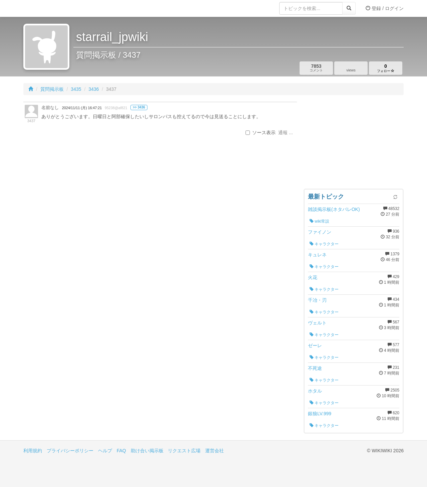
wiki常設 (319, 221)
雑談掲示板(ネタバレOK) (334, 209)
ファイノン (319, 232)
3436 (93, 89)
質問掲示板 (52, 89)
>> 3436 (139, 107)
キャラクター (324, 244)
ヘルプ (105, 450)
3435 (76, 89)
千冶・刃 (317, 300)
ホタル (315, 391)
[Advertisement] (354, 143)
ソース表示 (261, 132)
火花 (312, 277)
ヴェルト (317, 322)
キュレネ (317, 254)
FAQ (121, 450)
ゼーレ (315, 345)
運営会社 (214, 450)
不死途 (315, 368)
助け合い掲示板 (147, 450)
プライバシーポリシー (70, 450)
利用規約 (32, 450)
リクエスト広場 (184, 450)
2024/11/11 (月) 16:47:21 (82, 108)
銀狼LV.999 (319, 413)
